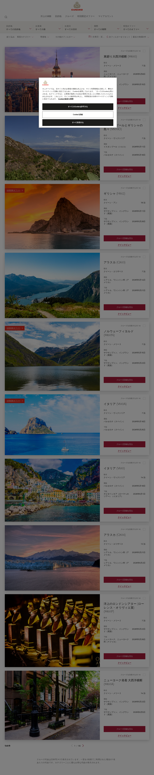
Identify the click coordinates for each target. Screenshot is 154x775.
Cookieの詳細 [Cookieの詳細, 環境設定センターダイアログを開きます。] (78, 114)
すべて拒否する (78, 122)
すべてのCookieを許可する (78, 107)
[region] (78, 102)
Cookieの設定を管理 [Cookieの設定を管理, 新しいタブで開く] (65, 99)
